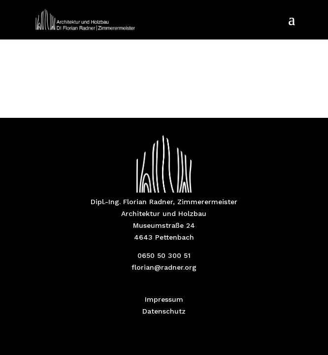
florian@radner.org (164, 267)
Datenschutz (164, 311)
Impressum (164, 299)
